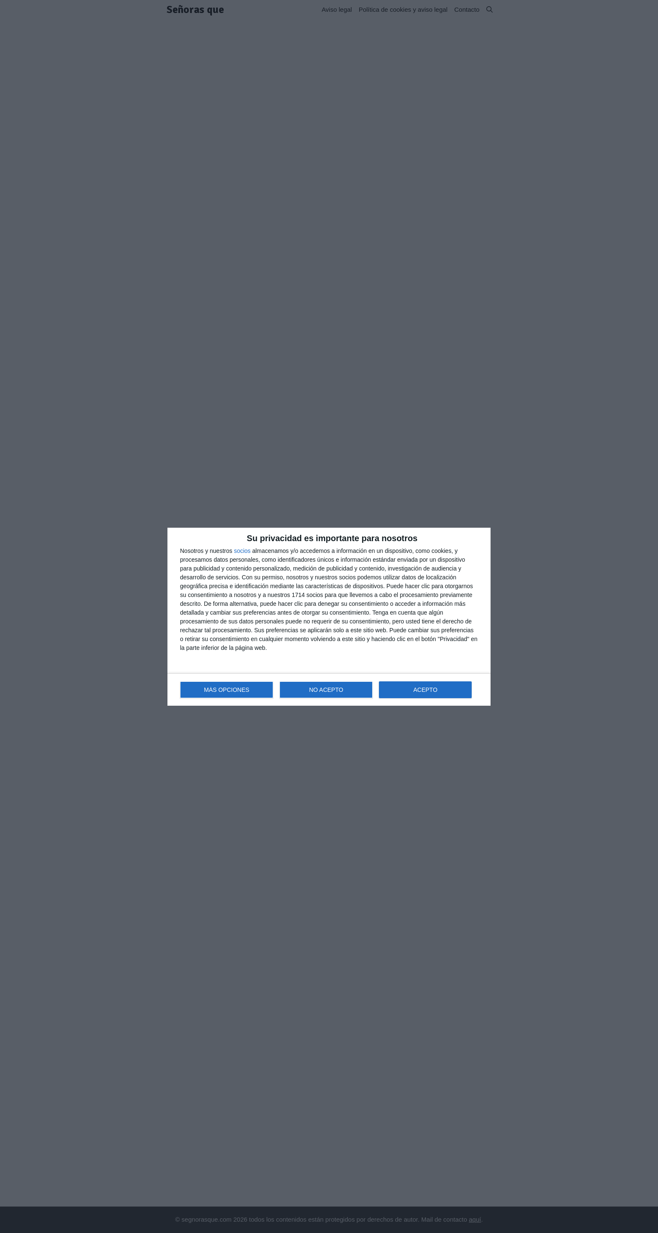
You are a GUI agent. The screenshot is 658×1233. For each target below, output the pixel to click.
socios (242, 551)
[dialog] (329, 617)
